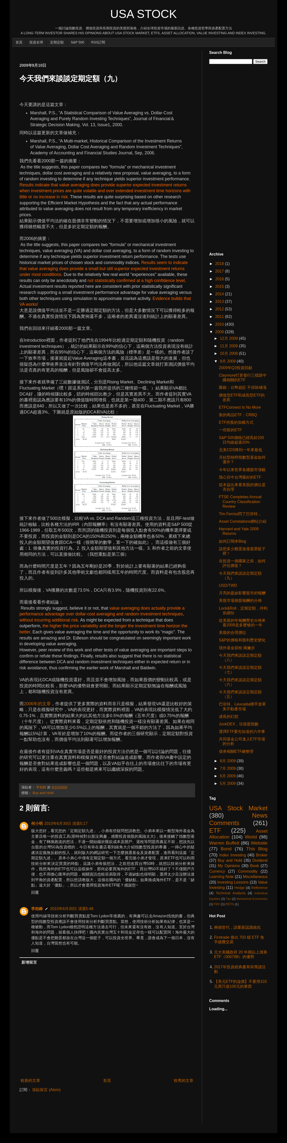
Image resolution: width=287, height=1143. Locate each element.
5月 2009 (228, 783)
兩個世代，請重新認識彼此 (237, 927)
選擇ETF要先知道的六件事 (242, 731)
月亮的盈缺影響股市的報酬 (242, 593)
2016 (220, 279)
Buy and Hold (43, 793)
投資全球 (36, 42)
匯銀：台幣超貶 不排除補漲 (243, 387)
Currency (217, 871)
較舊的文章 (183, 1080)
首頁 (19, 42)
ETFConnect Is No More (240, 407)
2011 (220, 317)
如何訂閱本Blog (232, 541)
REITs (230, 904)
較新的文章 (30, 1080)
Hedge (239, 888)
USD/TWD (228, 585)
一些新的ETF (230, 430)
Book (254, 866)
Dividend (260, 860)
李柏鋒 (37, 909)
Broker (262, 855)
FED (217, 904)
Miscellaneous (255, 877)
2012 (220, 309)
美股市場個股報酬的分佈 (240, 600)
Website (259, 842)
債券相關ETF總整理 (236, 751)
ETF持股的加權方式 (236, 422)
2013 (220, 301)
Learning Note (221, 877)
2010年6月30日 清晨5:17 (66, 823)
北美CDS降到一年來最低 (240, 450)
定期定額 (57, 42)
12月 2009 (229, 338)
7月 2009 (228, 768)
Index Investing (232, 855)
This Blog (257, 848)
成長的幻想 (228, 716)
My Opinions (229, 866)
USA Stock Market (238, 808)
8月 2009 (228, 761)
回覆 (35, 892)
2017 (220, 271)
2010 (220, 324)
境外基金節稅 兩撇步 (237, 648)
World (251, 836)
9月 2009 (228, 361)
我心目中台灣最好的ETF (240, 477)
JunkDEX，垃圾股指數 (239, 724)
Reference (259, 888)
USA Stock (143, 14)
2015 (220, 286)
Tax (228, 899)
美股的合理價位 (232, 632)
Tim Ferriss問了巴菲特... (240, 514)
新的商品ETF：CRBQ (238, 415)
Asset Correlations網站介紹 (242, 521)
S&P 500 (77, 42)
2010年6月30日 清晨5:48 (71, 909)
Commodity (248, 871)
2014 (220, 294)
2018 (220, 264)
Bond (226, 848)
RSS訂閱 (98, 42)
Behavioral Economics (252, 899)
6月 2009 (228, 776)
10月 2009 (229, 353)
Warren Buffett (224, 842)
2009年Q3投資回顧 (235, 368)
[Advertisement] (108, 52)
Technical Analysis (230, 893)
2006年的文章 (37, 703)
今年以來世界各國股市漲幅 (242, 470)
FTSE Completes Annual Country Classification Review (240, 501)
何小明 (37, 823)
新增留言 (29, 962)
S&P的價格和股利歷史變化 (242, 640)
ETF (215, 830)
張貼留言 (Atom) (46, 1090)
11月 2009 (229, 346)
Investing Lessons (233, 882)
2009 (220, 332)
